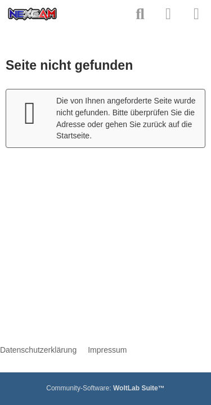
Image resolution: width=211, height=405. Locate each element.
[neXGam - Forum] (32, 14)
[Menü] (196, 14)
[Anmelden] (168, 14)
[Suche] (140, 14)
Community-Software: (105, 388)
